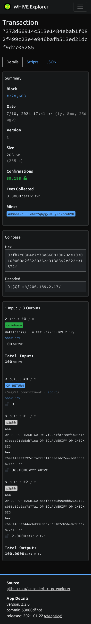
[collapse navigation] (80, 7)
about (52, 392)
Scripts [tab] (32, 62)
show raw (12, 338)
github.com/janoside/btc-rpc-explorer (38, 588)
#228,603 (16, 95)
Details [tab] (12, 62)
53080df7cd (32, 610)
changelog (53, 616)
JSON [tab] (52, 62)
